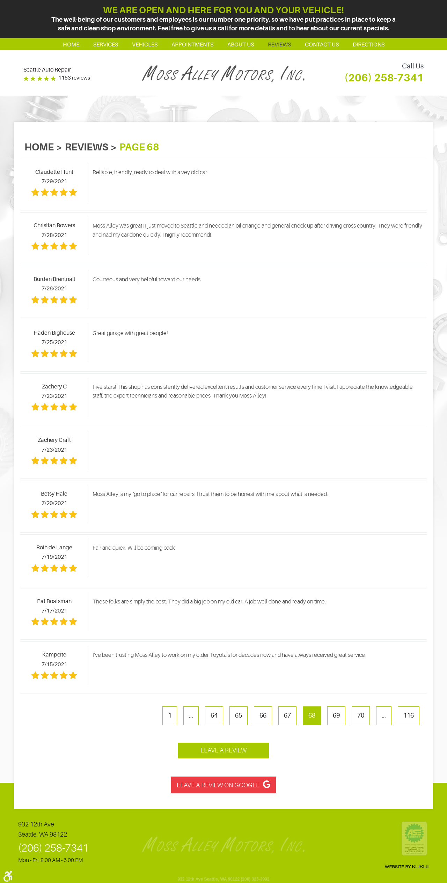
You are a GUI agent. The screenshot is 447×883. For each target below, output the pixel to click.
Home (71, 45)
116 (408, 715)
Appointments (192, 45)
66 (262, 715)
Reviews (279, 45)
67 (287, 715)
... (191, 715)
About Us (240, 45)
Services (105, 45)
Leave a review (223, 750)
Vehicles (144, 45)
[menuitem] (71, 44)
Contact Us (322, 45)
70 (360, 715)
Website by (406, 866)
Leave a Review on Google (218, 785)
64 (214, 715)
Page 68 (139, 147)
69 (336, 715)
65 (238, 715)
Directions (368, 45)
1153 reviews (74, 78)
